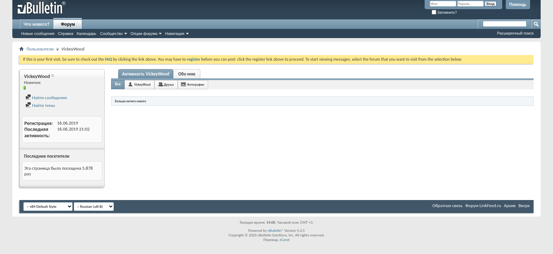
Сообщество (111, 33)
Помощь (518, 4)
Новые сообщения (37, 33)
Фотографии (195, 84)
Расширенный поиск (515, 33)
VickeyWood (142, 84)
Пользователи (40, 49)
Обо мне (186, 74)
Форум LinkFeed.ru (483, 205)
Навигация (174, 33)
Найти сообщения (46, 97)
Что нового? (36, 24)
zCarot (285, 239)
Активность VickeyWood (145, 74)
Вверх (524, 205)
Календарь (87, 33)
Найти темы (40, 105)
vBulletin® (276, 230)
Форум (68, 24)
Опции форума (143, 33)
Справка (65, 33)
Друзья (169, 84)
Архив (510, 205)
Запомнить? (444, 12)
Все (118, 84)
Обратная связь (447, 205)
